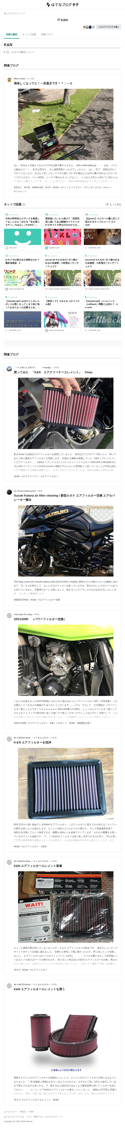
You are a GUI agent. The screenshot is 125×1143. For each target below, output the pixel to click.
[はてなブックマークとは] (23, 204)
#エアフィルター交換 (49, 599)
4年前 (36, 614)
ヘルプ (29, 1117)
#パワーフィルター (38, 723)
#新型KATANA (21, 599)
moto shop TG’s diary (23, 614)
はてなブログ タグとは (14, 1117)
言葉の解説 (11, 34)
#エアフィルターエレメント (36, 1099)
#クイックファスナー (71, 187)
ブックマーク (12, 214)
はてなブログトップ (54, 1117)
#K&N (56, 187)
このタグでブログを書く (108, 27)
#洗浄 (44, 846)
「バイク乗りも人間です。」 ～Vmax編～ (33, 367)
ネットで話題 (29, 34)
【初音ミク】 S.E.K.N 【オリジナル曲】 (62, 303)
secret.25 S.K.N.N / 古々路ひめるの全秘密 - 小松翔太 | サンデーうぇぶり (102, 262)
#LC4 (48, 187)
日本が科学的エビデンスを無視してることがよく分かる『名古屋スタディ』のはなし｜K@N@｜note (22, 222)
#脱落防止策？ (84, 723)
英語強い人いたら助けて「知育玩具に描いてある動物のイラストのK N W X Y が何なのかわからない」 (62, 222)
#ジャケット (20, 191)
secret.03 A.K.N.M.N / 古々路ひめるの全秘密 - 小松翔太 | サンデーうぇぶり (62, 262)
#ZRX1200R (20, 723)
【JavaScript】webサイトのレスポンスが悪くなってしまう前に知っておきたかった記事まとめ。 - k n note (22, 304)
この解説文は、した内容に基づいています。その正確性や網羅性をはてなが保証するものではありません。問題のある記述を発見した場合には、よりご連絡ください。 (19, 52)
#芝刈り (18, 187)
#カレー (108, 187)
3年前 (40, 491)
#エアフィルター (49, 476)
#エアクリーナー (30, 476)
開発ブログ (38, 1117)
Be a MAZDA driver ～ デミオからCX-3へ (32, 738)
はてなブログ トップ (14, 13)
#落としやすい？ (58, 723)
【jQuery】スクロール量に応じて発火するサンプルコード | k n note (102, 221)
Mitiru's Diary (19, 79)
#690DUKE (37, 187)
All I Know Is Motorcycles (24, 491)
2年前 (56, 367)
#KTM (27, 187)
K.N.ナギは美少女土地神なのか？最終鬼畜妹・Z (22, 261)
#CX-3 (17, 969)
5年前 (54, 861)
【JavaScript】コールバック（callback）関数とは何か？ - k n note (101, 304)
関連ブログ (47, 34)
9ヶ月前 (30, 79)
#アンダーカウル (93, 187)
